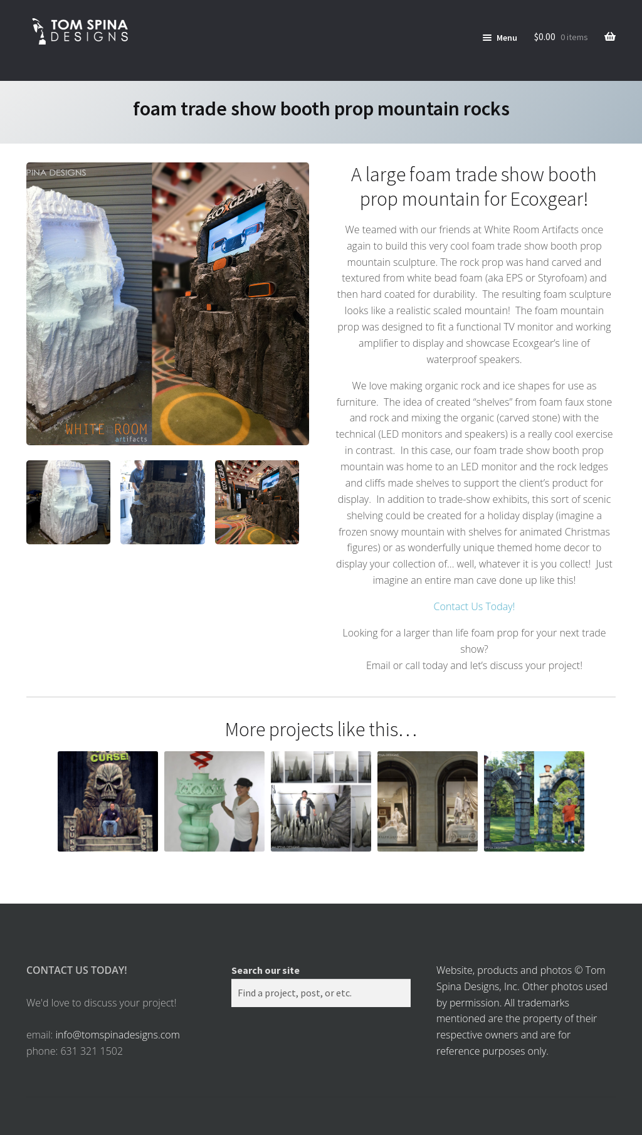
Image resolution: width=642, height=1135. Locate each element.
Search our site (265, 970)
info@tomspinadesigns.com (117, 1035)
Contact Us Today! (474, 606)
